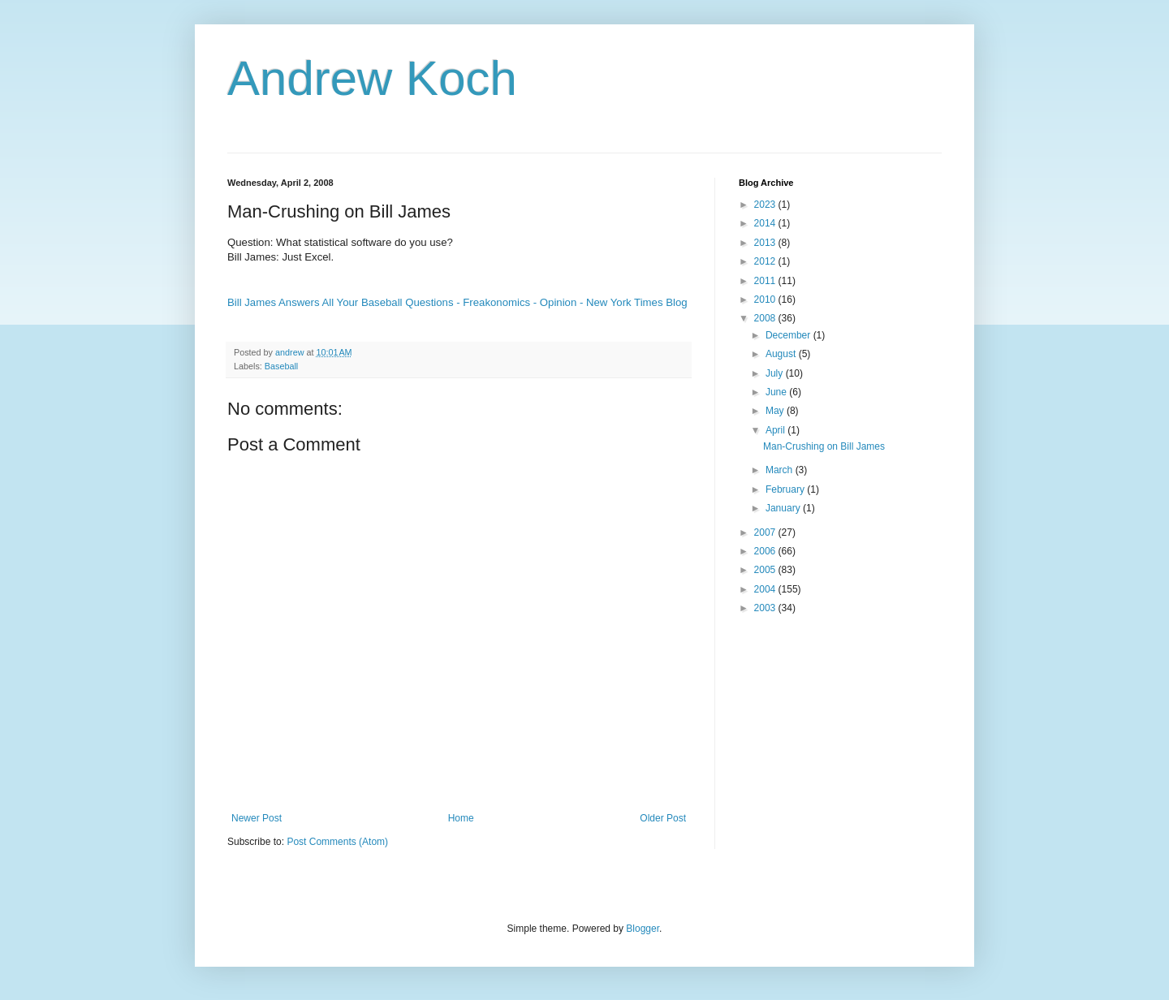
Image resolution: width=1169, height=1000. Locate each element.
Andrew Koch (372, 78)
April (776, 430)
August (782, 354)
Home (461, 818)
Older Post (663, 818)
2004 (766, 589)
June (777, 392)
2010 (766, 299)
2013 (766, 242)
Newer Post (256, 818)
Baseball (281, 366)
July (776, 373)
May (776, 410)
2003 (766, 608)
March (781, 470)
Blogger (642, 928)
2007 (766, 532)
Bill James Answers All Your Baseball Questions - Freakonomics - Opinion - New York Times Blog (457, 302)
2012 (766, 261)
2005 (766, 569)
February (786, 489)
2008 (766, 318)
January (784, 508)
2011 (766, 281)
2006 (766, 551)
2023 (766, 204)
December (789, 335)
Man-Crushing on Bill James (824, 446)
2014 (766, 223)
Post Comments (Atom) (337, 841)
